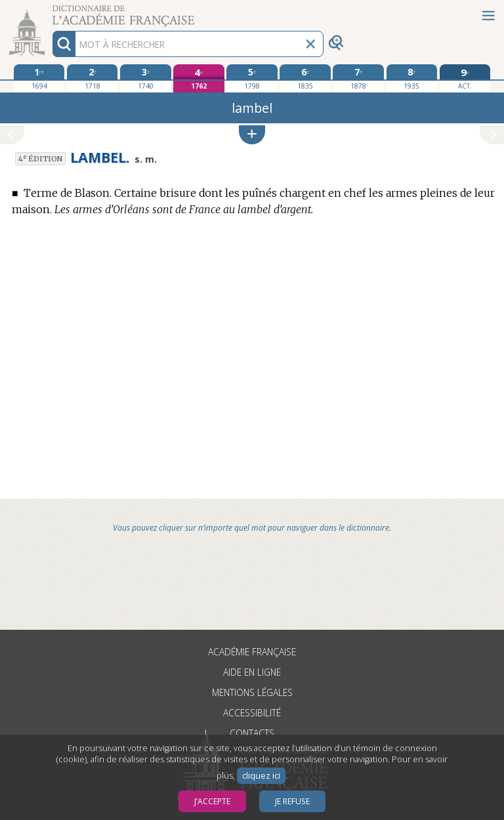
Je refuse (292, 801)
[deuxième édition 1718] (92, 78)
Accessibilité (252, 713)
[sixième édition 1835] (305, 78)
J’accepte (212, 801)
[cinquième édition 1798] (251, 78)
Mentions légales (252, 692)
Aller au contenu (51, 11)
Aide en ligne (252, 672)
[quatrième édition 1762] (198, 78)
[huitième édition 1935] (412, 78)
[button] (252, 134)
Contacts (252, 733)
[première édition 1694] (39, 78)
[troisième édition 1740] (145, 78)
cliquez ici (261, 775)
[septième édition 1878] (358, 78)
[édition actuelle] (465, 78)
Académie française (252, 652)
